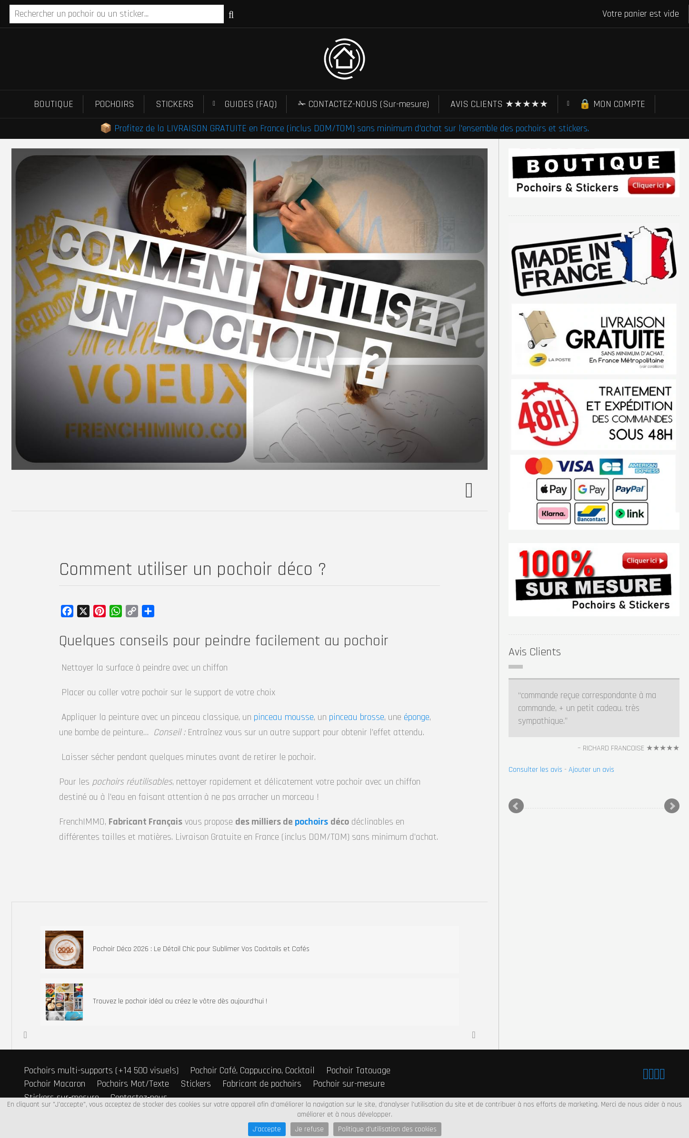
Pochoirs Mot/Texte (133, 1084)
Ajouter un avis (591, 770)
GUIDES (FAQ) (251, 104)
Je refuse (309, 1129)
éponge (416, 717)
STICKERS (175, 104)
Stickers (195, 1084)
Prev (516, 806)
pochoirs (311, 822)
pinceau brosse (356, 717)
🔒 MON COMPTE (612, 104)
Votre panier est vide (640, 14)
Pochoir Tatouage (358, 1070)
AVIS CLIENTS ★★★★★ (499, 104)
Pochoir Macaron (54, 1084)
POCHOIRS (114, 104)
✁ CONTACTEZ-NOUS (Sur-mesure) (363, 104)
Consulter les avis (535, 770)
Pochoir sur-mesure (349, 1084)
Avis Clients (535, 652)
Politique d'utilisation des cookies (387, 1129)
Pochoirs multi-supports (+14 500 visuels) (101, 1070)
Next (671, 806)
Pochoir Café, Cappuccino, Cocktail (252, 1070)
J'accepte (267, 1129)
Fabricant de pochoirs (261, 1084)
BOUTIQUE (53, 104)
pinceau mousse (284, 717)
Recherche (231, 15)
